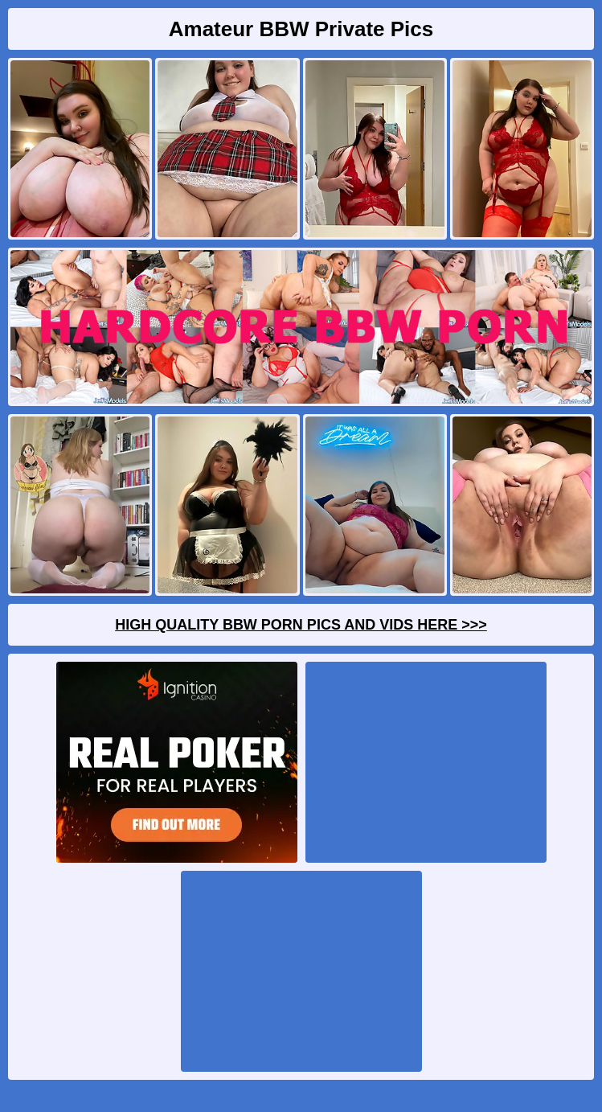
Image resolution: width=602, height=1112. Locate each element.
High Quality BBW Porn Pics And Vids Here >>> (301, 625)
